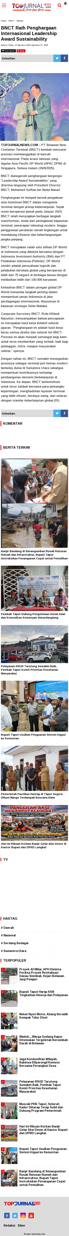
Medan (20, 21)
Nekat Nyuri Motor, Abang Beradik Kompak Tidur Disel (43, 1016)
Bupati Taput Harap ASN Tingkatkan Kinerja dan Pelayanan (43, 993)
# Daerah (7, 927)
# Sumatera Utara (13, 951)
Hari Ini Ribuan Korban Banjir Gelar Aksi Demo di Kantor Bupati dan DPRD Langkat (43, 1130)
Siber (21, 1225)
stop (21, 50)
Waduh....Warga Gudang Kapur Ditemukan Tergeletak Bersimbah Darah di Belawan (43, 1040)
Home (3, 21)
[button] (65, 2)
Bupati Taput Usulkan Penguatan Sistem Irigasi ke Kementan (43, 1150)
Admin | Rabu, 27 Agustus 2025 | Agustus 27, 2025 (24, 45)
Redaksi (9, 1225)
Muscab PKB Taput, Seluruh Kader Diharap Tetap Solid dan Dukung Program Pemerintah (41, 1107)
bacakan (8, 50)
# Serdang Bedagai (14, 943)
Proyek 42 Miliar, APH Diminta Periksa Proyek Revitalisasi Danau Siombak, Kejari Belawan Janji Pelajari (41, 974)
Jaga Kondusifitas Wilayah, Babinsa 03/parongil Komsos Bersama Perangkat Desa (39, 1062)
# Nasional (8, 935)
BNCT (11, 21)
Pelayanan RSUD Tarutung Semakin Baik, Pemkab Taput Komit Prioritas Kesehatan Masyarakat (29, 670)
